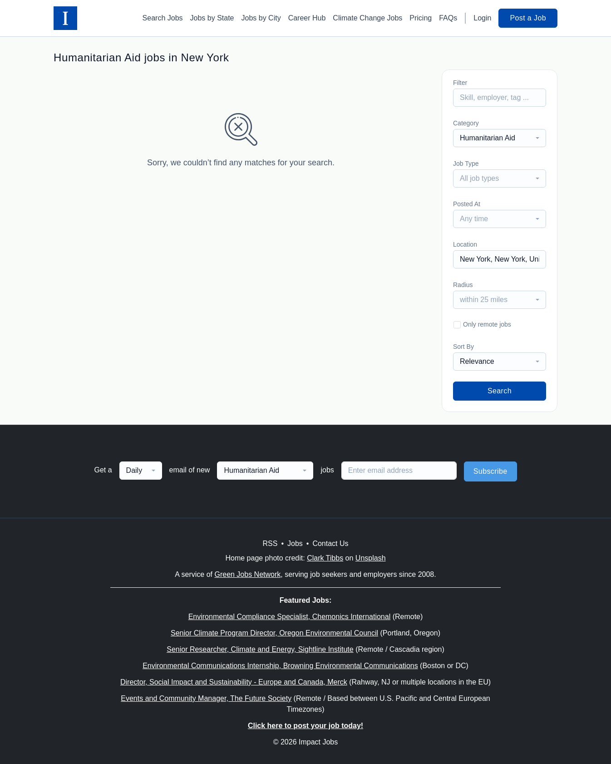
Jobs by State (212, 18)
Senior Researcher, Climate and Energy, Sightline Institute (260, 649)
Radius (463, 284)
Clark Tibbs (325, 558)
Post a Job (528, 18)
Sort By (463, 346)
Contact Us (330, 543)
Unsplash (370, 558)
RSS (269, 543)
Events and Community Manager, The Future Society (206, 698)
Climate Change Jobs (367, 18)
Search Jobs (163, 18)
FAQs (448, 18)
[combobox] (499, 138)
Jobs (295, 543)
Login (482, 18)
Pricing (420, 18)
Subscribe (490, 471)
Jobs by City (261, 18)
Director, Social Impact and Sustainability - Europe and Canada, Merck (233, 682)
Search (500, 391)
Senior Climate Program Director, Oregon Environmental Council (274, 633)
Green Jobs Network (247, 574)
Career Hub (307, 18)
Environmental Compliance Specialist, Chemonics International (289, 616)
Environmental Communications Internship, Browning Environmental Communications (280, 666)
